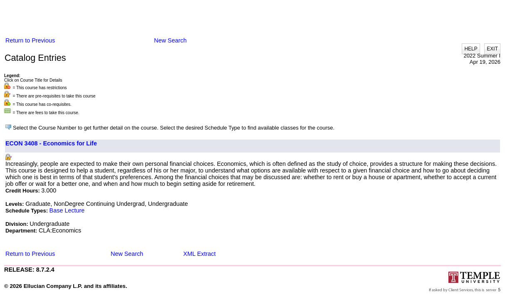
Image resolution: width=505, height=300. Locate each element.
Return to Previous (30, 40)
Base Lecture (67, 210)
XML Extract (199, 253)
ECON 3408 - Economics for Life (51, 143)
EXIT (492, 49)
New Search (170, 40)
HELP (470, 49)
